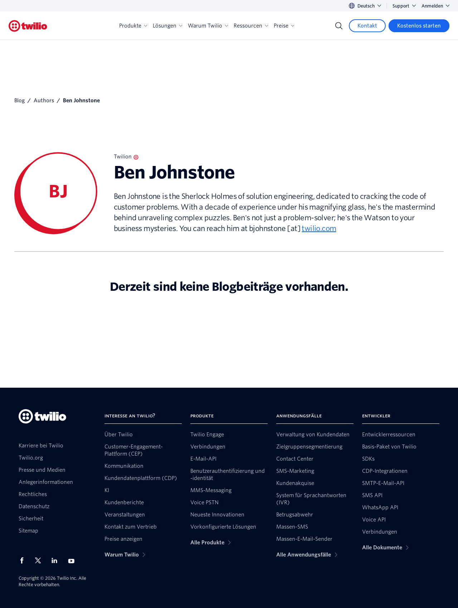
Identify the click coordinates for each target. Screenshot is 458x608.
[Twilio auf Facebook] (24, 560)
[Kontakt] (367, 25)
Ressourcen (251, 26)
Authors (44, 100)
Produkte (133, 26)
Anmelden (435, 6)
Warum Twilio (208, 26)
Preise (284, 26)
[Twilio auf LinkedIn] (57, 560)
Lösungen (167, 26)
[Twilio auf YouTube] (73, 560)
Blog (19, 100)
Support (404, 6)
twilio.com (319, 228)
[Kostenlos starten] (419, 25)
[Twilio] (28, 26)
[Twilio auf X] (40, 560)
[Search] (339, 26)
